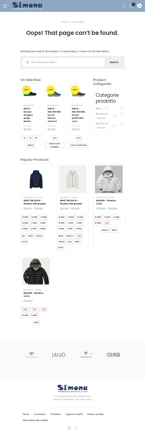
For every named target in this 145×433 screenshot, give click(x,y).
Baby (103, 108)
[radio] (24, 138)
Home (64, 22)
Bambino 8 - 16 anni (29, 106)
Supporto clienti (74, 414)
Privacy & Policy (95, 414)
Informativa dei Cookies (35, 420)
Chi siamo (55, 414)
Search (114, 62)
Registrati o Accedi (139, 6)
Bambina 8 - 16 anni (77, 106)
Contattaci (39, 414)
